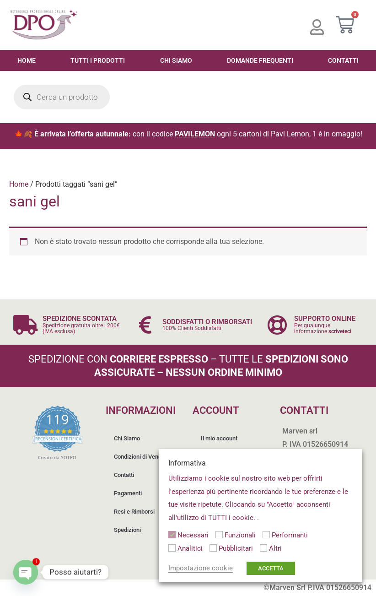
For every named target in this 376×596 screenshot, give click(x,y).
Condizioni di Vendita (142, 456)
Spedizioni (128, 529)
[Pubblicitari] (213, 548)
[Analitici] (172, 548)
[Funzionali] (219, 534)
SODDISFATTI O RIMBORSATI (207, 322)
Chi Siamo (176, 60)
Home (26, 60)
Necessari (193, 535)
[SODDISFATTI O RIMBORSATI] (145, 325)
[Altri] (263, 548)
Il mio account (220, 438)
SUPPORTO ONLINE (324, 318)
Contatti (125, 474)
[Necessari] (172, 534)
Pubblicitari (236, 548)
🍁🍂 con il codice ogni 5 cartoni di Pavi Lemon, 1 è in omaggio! (188, 134)
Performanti (290, 535)
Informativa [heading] (187, 463)
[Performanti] (266, 534)
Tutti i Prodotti (97, 60)
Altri (275, 548)
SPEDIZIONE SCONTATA (80, 318)
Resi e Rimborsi (135, 511)
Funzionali (240, 535)
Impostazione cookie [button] (200, 568)
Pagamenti (129, 493)
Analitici (190, 548)
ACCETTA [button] (271, 568)
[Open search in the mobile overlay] (61, 97)
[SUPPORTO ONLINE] (277, 325)
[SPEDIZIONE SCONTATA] (25, 325)
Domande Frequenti (260, 60)
